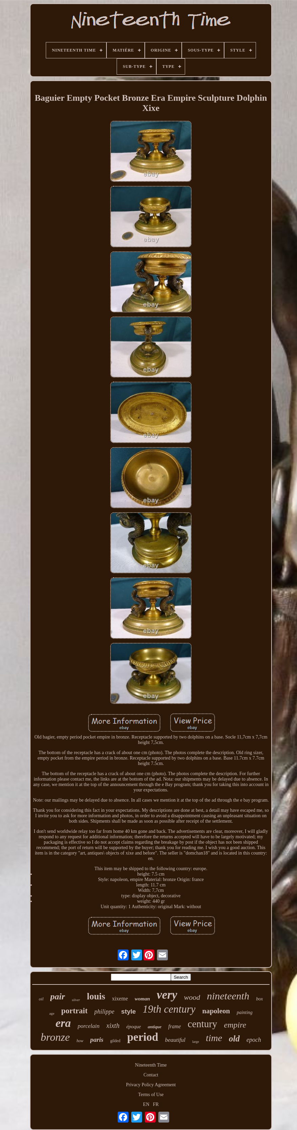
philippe (104, 1011)
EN (146, 1104)
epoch (253, 1039)
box (259, 998)
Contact (150, 1074)
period (142, 1037)
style (128, 1011)
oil (41, 998)
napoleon (216, 1011)
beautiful (175, 1040)
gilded (115, 1040)
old (234, 1038)
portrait (74, 1011)
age (51, 1013)
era (63, 1023)
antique (154, 1026)
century (202, 1023)
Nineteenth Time (151, 1065)
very (167, 994)
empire (235, 1024)
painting (245, 1012)
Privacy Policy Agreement (151, 1084)
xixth (113, 1025)
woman (142, 998)
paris (96, 1039)
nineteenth (228, 995)
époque (133, 1026)
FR (156, 1104)
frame (174, 1026)
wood (192, 997)
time (214, 1038)
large (195, 1041)
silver (76, 1000)
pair (57, 996)
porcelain (89, 1026)
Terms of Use (150, 1094)
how (80, 1040)
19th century (169, 1009)
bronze (55, 1037)
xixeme (120, 998)
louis (96, 996)
